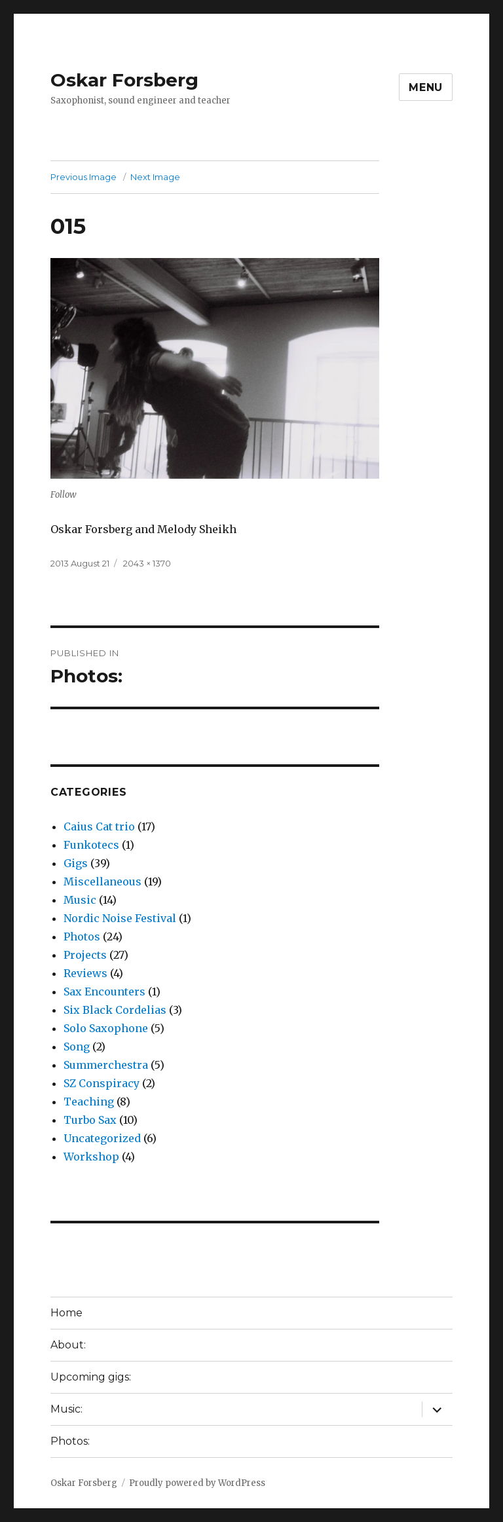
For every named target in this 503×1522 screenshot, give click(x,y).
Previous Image (83, 177)
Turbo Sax (90, 1119)
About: (68, 1345)
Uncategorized (102, 1138)
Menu (426, 87)
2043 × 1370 (147, 563)
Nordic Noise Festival (120, 918)
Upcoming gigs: (90, 1377)
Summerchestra (106, 1064)
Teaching (89, 1101)
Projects (85, 954)
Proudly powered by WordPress (197, 1483)
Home (66, 1313)
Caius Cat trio (99, 826)
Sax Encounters (104, 991)
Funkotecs (91, 844)
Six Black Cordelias (115, 1009)
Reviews (85, 973)
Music (80, 899)
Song (77, 1046)
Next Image (155, 177)
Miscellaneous (102, 881)
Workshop (91, 1156)
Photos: (70, 1441)
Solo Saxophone (106, 1028)
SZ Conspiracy (102, 1083)
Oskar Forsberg (124, 80)
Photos (82, 936)
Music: (66, 1409)
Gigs (76, 863)
